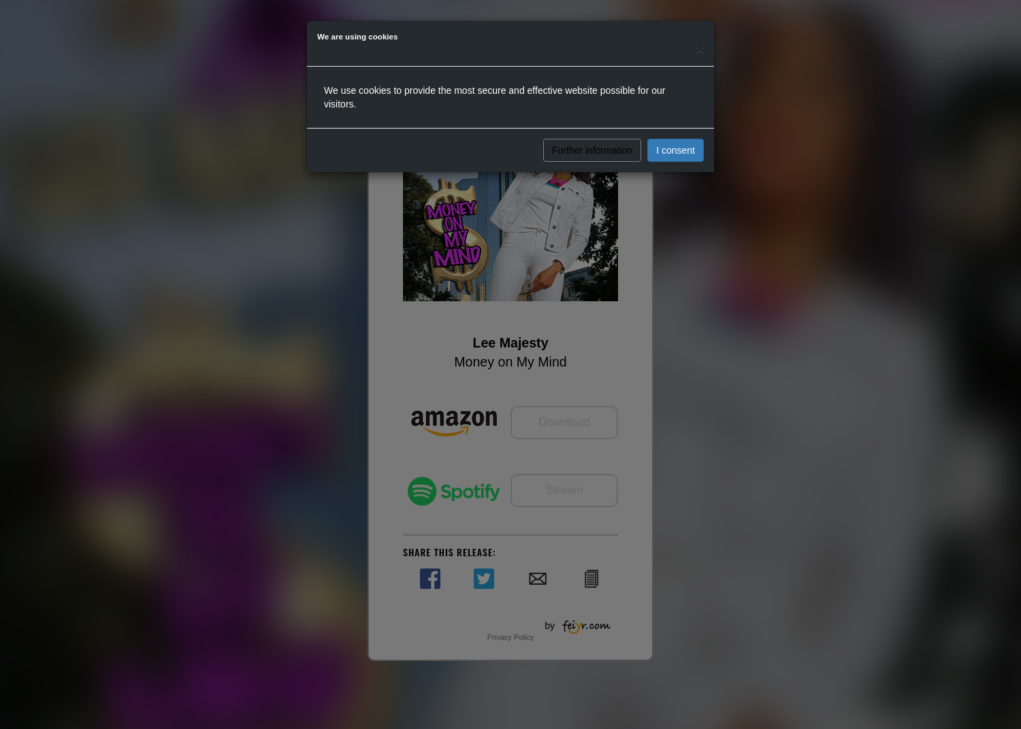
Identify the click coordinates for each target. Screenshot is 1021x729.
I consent (675, 150)
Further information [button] (592, 150)
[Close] (700, 48)
